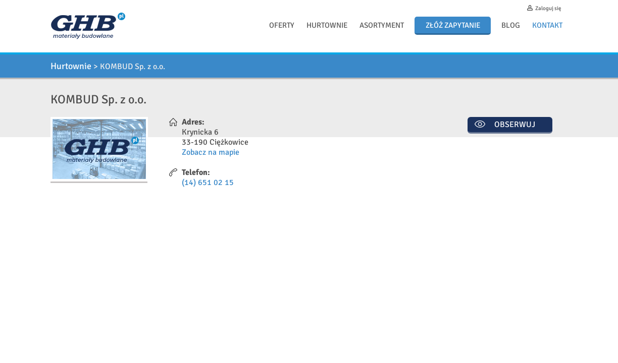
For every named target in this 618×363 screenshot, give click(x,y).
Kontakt (547, 25)
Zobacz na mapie (210, 152)
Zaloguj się (548, 8)
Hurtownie (326, 25)
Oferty (281, 25)
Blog (510, 25)
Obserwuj (514, 124)
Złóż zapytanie (453, 25)
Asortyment (381, 25)
